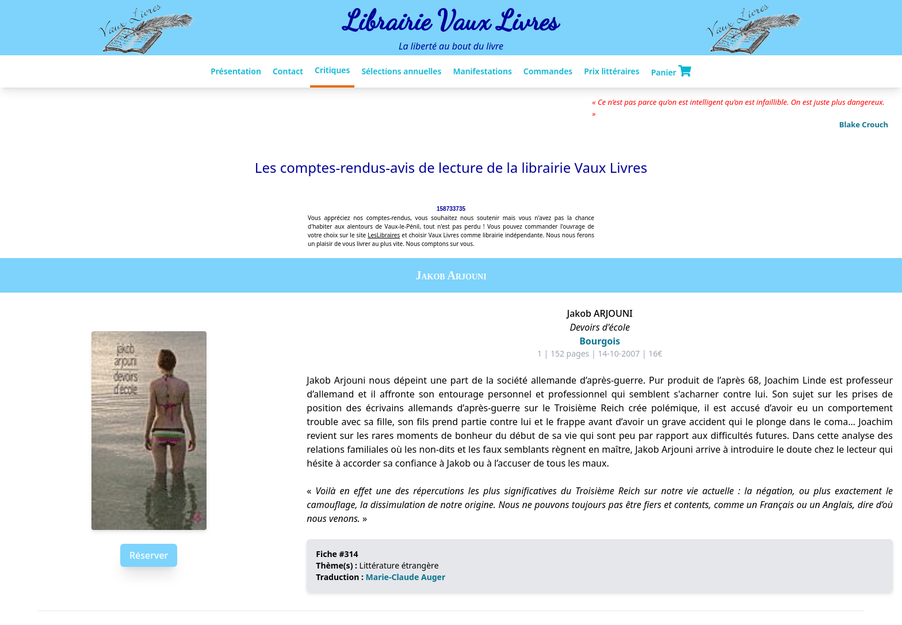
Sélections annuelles (401, 71)
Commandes (547, 71)
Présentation (236, 71)
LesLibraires (384, 235)
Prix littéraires (611, 71)
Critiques (332, 70)
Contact (288, 71)
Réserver (148, 555)
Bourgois (599, 341)
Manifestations (482, 71)
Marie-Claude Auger (406, 576)
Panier (671, 71)
